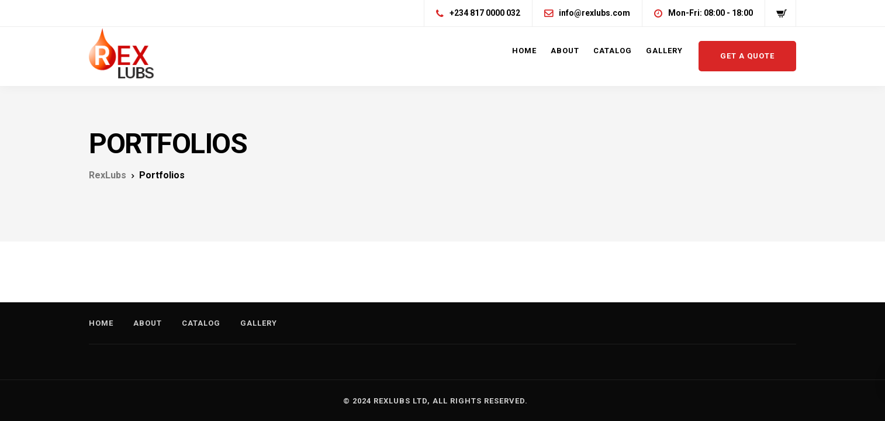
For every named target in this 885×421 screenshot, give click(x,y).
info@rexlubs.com (594, 13)
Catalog (612, 50)
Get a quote (747, 55)
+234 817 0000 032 (485, 13)
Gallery (664, 50)
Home (524, 50)
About (565, 50)
